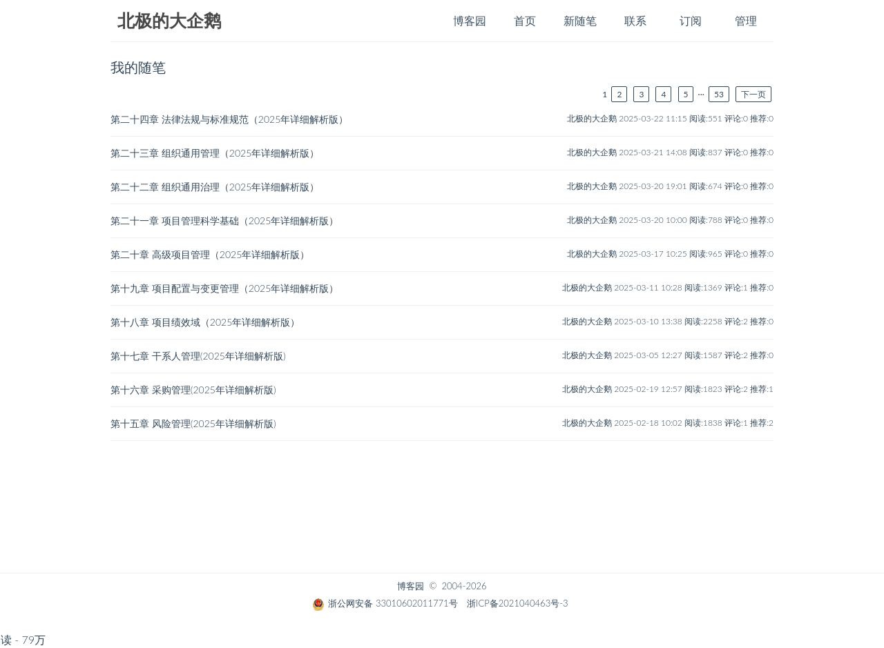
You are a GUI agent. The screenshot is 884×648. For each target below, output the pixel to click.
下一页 (753, 94)
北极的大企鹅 (169, 21)
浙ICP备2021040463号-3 (517, 603)
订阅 (691, 20)
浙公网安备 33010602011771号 (384, 603)
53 (719, 94)
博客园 (469, 20)
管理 (746, 20)
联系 (635, 20)
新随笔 (580, 20)
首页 (525, 20)
